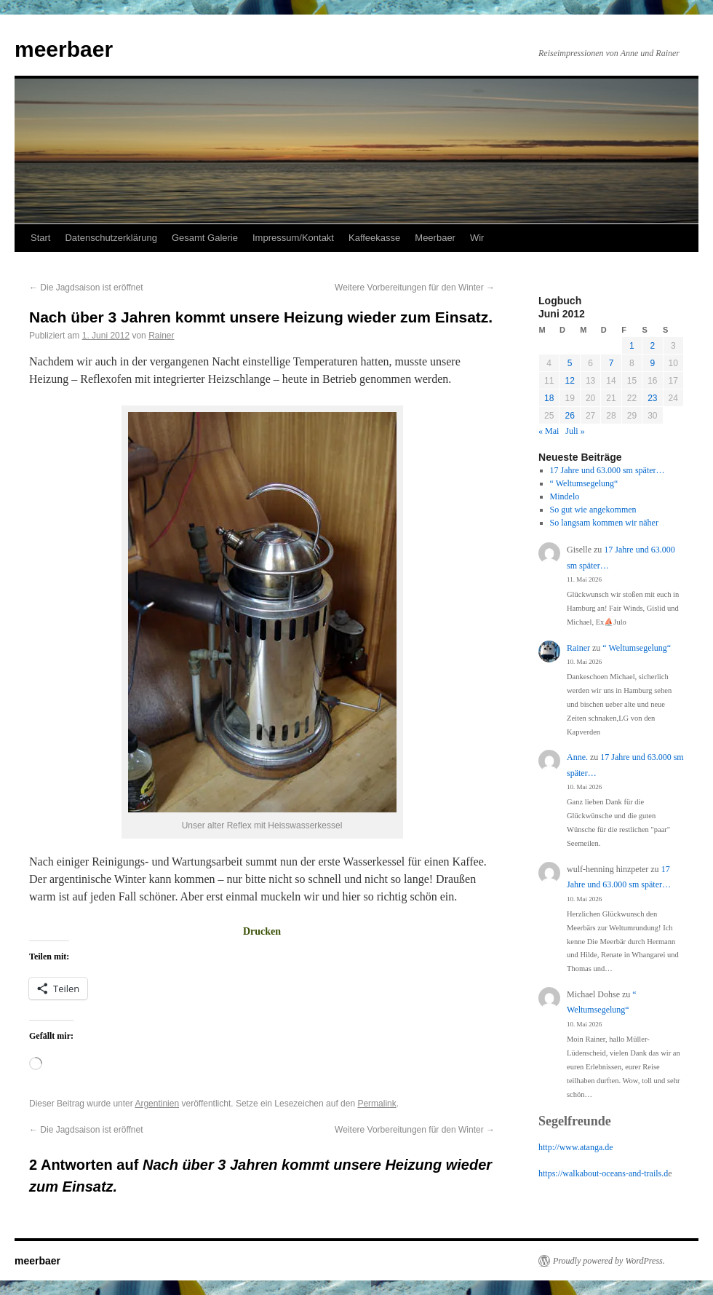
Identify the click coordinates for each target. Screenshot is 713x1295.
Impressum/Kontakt (293, 237)
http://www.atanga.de (575, 1147)
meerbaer (64, 49)
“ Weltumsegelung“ (584, 483)
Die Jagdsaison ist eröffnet (86, 287)
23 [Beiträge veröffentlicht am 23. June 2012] (652, 398)
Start (40, 237)
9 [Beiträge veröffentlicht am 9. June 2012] (652, 363)
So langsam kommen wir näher (604, 523)
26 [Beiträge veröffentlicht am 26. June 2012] (569, 416)
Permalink (376, 1103)
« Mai (548, 431)
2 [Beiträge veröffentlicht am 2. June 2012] (652, 346)
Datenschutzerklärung (110, 237)
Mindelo (565, 496)
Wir (477, 237)
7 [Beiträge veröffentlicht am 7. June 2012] (611, 363)
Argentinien (157, 1103)
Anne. (577, 757)
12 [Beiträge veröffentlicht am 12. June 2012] (569, 381)
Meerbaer (435, 237)
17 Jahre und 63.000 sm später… (607, 470)
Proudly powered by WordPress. (609, 1261)
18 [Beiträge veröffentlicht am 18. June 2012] (549, 398)
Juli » (574, 431)
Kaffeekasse (374, 237)
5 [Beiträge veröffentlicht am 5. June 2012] (570, 363)
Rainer (161, 335)
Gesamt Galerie (205, 237)
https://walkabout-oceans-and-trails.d (603, 1173)
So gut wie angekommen (593, 509)
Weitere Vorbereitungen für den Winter (415, 287)
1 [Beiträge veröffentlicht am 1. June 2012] (631, 346)
